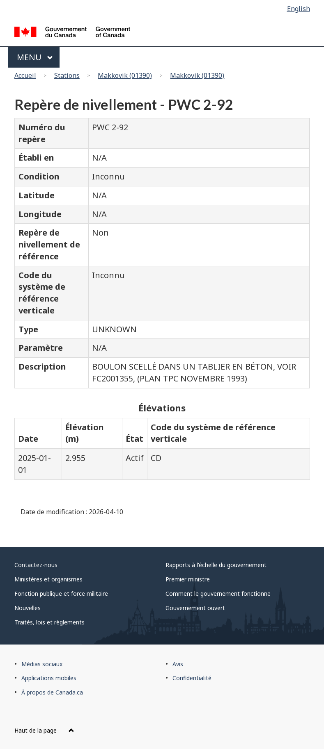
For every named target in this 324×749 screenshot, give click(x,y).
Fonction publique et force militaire (61, 593)
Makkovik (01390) (125, 75)
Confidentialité (191, 678)
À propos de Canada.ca (52, 692)
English (298, 8)
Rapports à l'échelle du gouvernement (216, 565)
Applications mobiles (48, 678)
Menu (35, 57)
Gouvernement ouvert (195, 608)
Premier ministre (187, 579)
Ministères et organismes (48, 579)
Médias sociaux (41, 664)
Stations (67, 75)
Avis (177, 664)
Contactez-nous (35, 565)
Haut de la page (44, 730)
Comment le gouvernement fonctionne (218, 593)
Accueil (25, 75)
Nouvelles (27, 608)
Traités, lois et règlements (49, 622)
